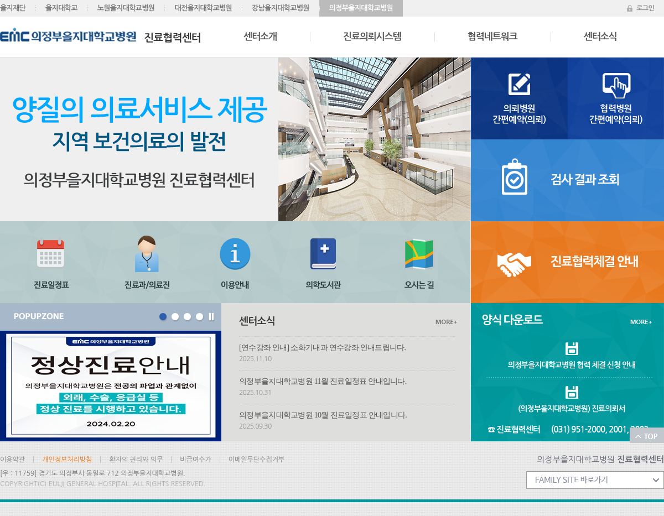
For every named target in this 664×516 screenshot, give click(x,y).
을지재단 (12, 8)
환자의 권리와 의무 (136, 459)
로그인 (645, 8)
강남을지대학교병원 (280, 8)
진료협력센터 (100, 35)
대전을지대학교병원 (203, 8)
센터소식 (600, 36)
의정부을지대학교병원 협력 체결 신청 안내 (572, 365)
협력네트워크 (492, 36)
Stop (212, 318)
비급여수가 (195, 459)
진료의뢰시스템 (372, 36)
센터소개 (260, 36)
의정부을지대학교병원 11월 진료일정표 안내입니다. (323, 381)
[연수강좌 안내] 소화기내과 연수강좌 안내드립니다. (322, 347)
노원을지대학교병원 (126, 8)
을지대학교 (61, 8)
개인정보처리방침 (67, 459)
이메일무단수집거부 (257, 459)
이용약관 (12, 459)
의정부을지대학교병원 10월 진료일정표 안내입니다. (323, 415)
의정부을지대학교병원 (361, 8)
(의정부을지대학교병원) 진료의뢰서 (571, 409)
